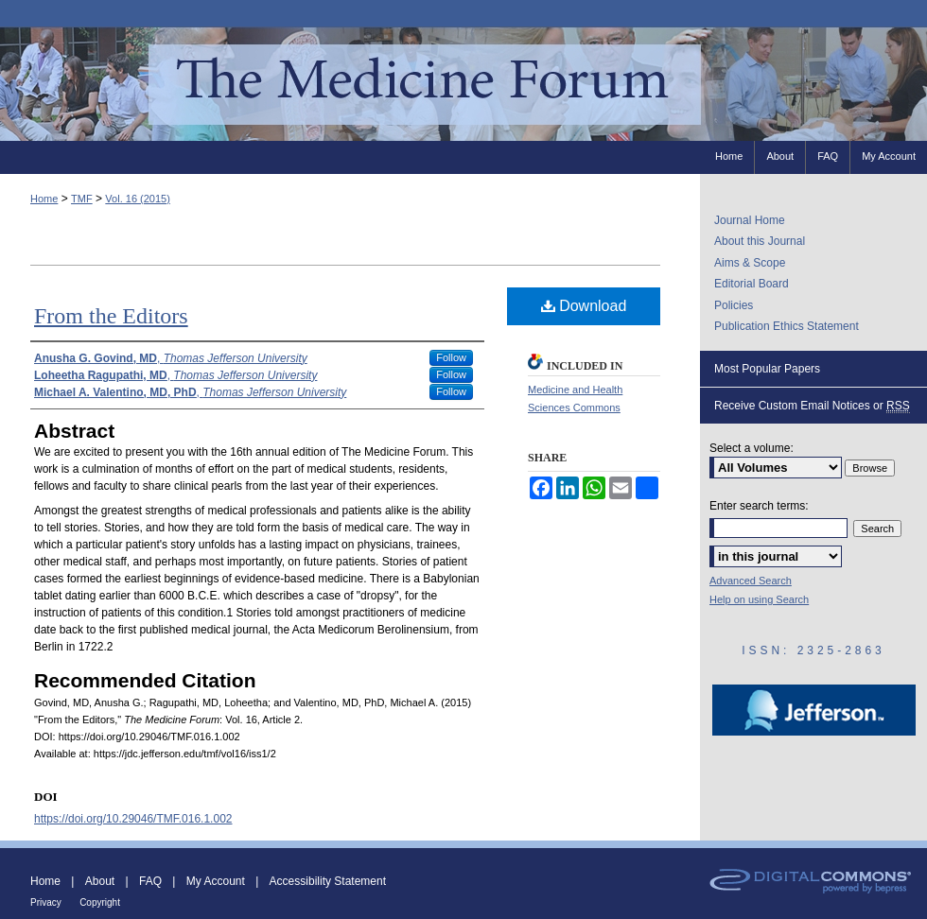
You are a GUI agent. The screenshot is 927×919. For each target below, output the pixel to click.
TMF (82, 198)
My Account (215, 881)
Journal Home (749, 220)
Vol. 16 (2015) (137, 198)
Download (584, 306)
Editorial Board (751, 283)
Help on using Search (759, 599)
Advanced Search (750, 580)
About (99, 881)
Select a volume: (751, 448)
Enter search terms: (759, 505)
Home (44, 198)
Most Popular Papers (767, 368)
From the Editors (111, 315)
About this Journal (759, 241)
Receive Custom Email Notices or (812, 406)
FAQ (150, 881)
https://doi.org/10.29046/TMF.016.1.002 (133, 818)
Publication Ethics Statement (786, 326)
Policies (733, 305)
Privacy (45, 902)
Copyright (99, 902)
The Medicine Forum (463, 83)
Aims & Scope (749, 262)
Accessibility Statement (328, 881)
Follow (451, 357)
